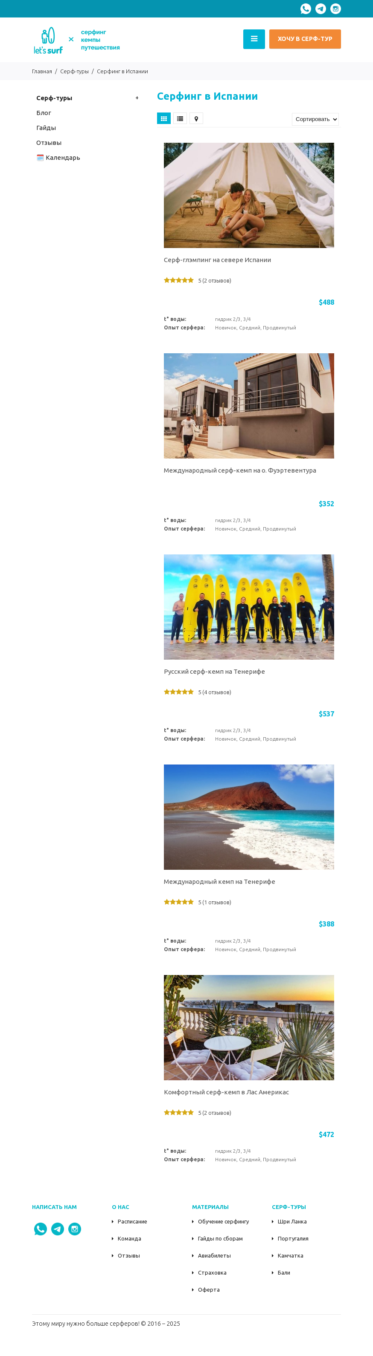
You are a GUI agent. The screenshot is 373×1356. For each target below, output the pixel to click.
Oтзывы (48, 142)
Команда (129, 1238)
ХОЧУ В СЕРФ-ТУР (305, 38)
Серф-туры (54, 97)
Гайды (46, 127)
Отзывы (129, 1255)
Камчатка (290, 1255)
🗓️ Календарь (58, 157)
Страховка (212, 1272)
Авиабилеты (214, 1255)
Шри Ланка (292, 1221)
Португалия (293, 1238)
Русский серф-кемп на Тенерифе (214, 671)
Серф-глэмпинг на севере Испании (217, 259)
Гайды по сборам (220, 1238)
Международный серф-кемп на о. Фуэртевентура (240, 470)
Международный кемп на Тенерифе (219, 881)
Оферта (209, 1290)
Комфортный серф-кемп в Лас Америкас (226, 1092)
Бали (284, 1272)
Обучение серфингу (223, 1221)
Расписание (132, 1221)
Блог (43, 112)
